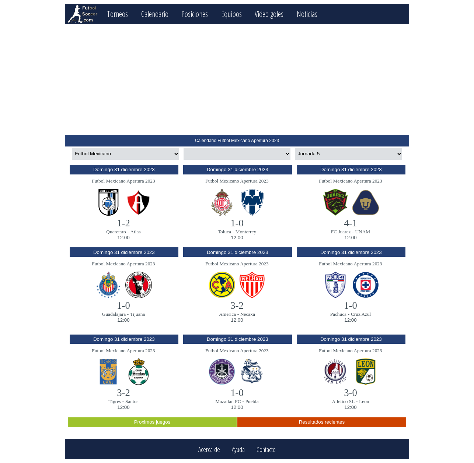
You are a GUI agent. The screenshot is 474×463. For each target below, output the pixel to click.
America (227, 314)
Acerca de (209, 449)
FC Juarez (341, 231)
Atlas (135, 231)
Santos (132, 401)
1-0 (237, 223)
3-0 (350, 392)
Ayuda (238, 449)
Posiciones (195, 13)
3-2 (237, 305)
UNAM (362, 231)
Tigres (115, 401)
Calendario (154, 13)
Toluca (224, 231)
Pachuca (338, 314)
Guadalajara (114, 314)
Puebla (251, 401)
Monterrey (246, 231)
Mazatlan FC (228, 401)
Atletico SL (343, 401)
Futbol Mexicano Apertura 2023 (123, 181)
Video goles (269, 13)
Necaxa (247, 314)
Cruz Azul (361, 314)
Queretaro (116, 231)
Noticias (307, 13)
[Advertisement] (237, 79)
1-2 (123, 223)
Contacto (266, 449)
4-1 (350, 223)
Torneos (117, 13)
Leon (364, 401)
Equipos (232, 13)
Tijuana (137, 314)
